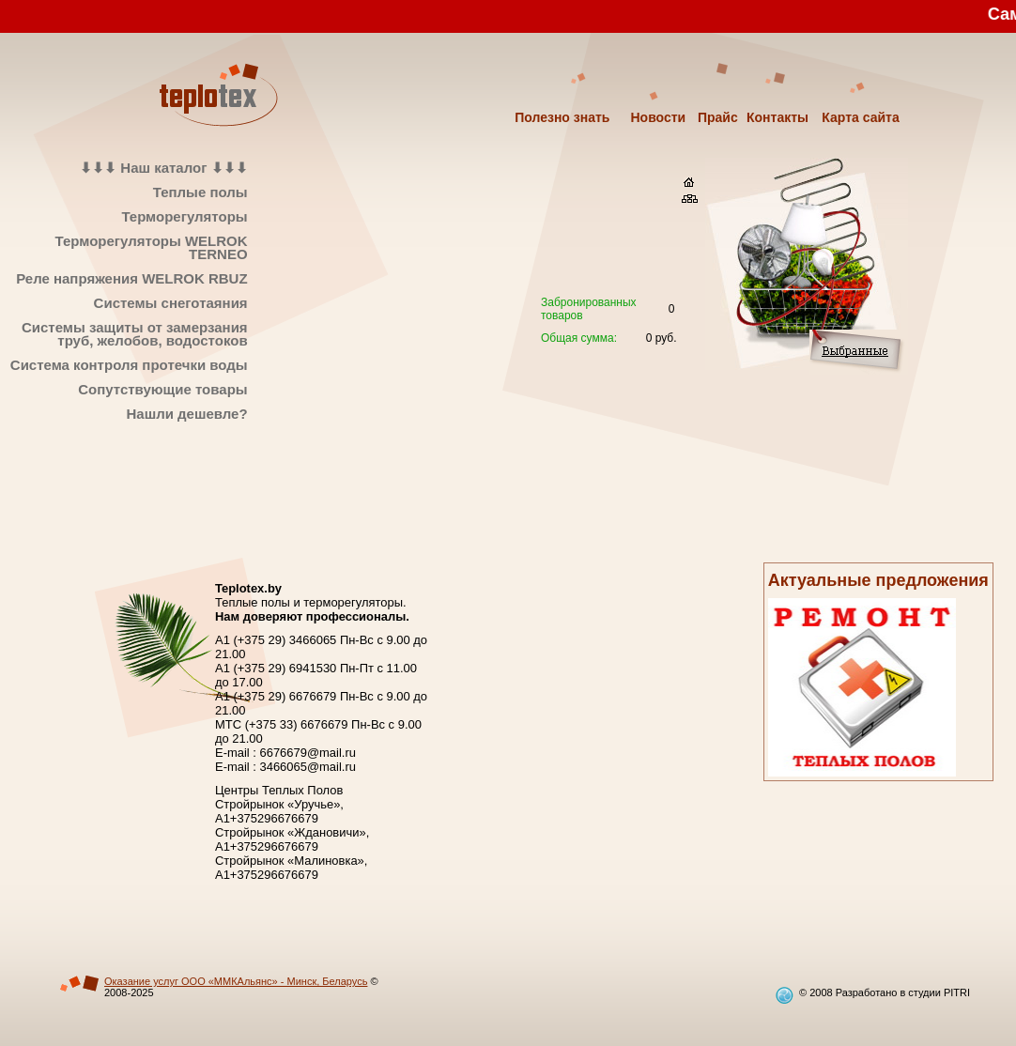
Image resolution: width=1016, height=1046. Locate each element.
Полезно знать (562, 117)
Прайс (718, 117)
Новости (657, 117)
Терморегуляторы (184, 216)
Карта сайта (860, 117)
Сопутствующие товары (162, 389)
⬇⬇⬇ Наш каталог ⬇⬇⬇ (163, 168)
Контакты (777, 117)
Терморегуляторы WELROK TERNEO (151, 247)
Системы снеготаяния (171, 303)
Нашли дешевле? (186, 414)
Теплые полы (200, 192)
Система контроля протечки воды (129, 365)
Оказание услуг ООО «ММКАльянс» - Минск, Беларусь (235, 981)
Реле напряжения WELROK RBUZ (131, 278)
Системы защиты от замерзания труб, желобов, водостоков (135, 333)
